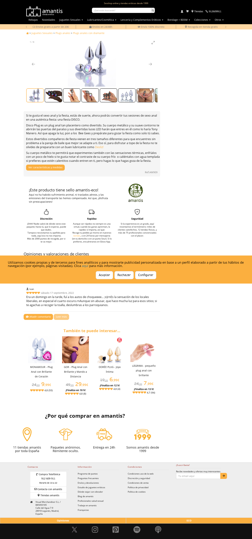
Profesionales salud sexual (91, 500)
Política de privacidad (138, 487)
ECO (189, 520)
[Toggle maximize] (153, 42)
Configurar (145, 275)
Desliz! (99, 147)
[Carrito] (187, 11)
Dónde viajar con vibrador (90, 491)
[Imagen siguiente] (150, 64)
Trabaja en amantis (87, 505)
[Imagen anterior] (33, 64)
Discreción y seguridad (139, 478)
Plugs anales (62, 33)
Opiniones (63, 520)
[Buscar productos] (121, 10)
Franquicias (83, 510)
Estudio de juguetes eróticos (91, 487)
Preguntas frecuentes (88, 478)
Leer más (61, 317)
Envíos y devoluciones (88, 482)
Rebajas (33, 19)
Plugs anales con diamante (88, 33)
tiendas (76, 235)
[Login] (182, 12)
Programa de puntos (88, 473)
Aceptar (104, 275)
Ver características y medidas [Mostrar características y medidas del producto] (45, 167)
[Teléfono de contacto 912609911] (213, 11)
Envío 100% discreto (151, 26)
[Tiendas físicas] (197, 11)
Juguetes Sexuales (42, 33)
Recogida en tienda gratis (201, 26)
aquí (85, 266)
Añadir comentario (38, 317)
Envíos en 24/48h (100, 26)
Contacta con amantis (48, 489)
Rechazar (124, 275)
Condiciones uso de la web (140, 473)
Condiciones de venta (138, 482)
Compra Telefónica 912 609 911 (48, 478)
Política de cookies (137, 491)
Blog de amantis (85, 496)
